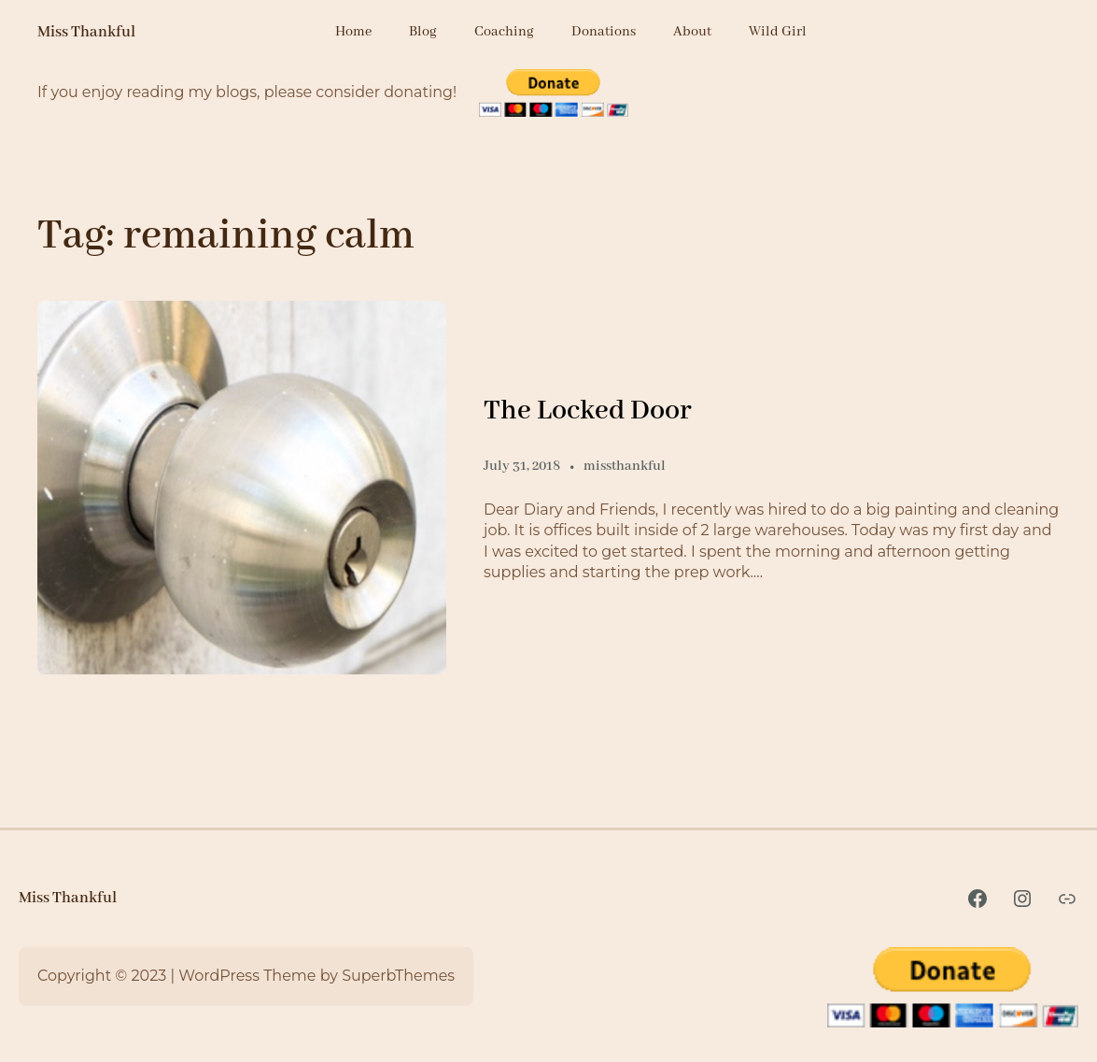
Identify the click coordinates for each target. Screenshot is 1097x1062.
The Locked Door (588, 411)
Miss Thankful (86, 32)
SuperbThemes (398, 975)
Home (353, 31)
